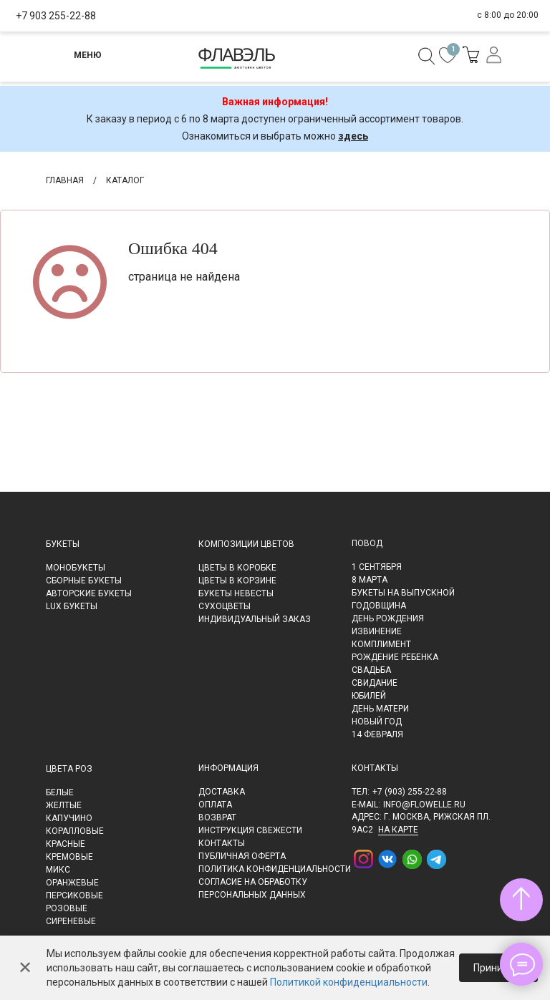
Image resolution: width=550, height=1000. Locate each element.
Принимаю (498, 968)
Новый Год (377, 722)
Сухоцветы (224, 606)
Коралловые (75, 831)
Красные (65, 844)
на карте (398, 830)
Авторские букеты (89, 593)
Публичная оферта (242, 856)
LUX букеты (71, 606)
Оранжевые (72, 883)
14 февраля (377, 734)
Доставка (221, 792)
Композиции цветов (246, 544)
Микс (58, 870)
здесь (353, 136)
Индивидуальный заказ (254, 619)
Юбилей (369, 696)
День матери (380, 709)
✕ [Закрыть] (25, 967)
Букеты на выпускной (403, 593)
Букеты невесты (236, 593)
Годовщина (379, 606)
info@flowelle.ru (424, 805)
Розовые (66, 908)
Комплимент (381, 644)
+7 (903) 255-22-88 (409, 792)
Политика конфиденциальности (274, 869)
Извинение (377, 631)
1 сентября (377, 567)
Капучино (69, 818)
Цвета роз (69, 769)
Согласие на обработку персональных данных (252, 888)
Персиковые (74, 895)
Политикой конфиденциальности (349, 982)
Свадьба (371, 670)
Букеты (62, 544)
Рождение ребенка (395, 657)
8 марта (369, 580)
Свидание (374, 683)
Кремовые (69, 857)
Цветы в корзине (237, 581)
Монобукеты (75, 568)
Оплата (215, 805)
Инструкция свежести (250, 830)
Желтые (64, 805)
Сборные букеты (84, 581)
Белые (60, 792)
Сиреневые (71, 921)
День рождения (388, 618)
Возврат (217, 817)
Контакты (221, 843)
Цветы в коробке (237, 568)
